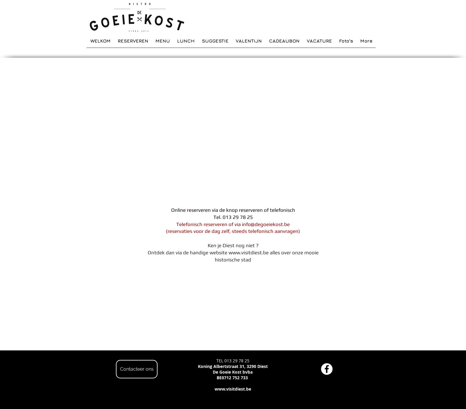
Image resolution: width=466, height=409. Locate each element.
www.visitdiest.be (249, 253)
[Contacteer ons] (137, 369)
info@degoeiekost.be (266, 224)
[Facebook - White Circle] (327, 369)
